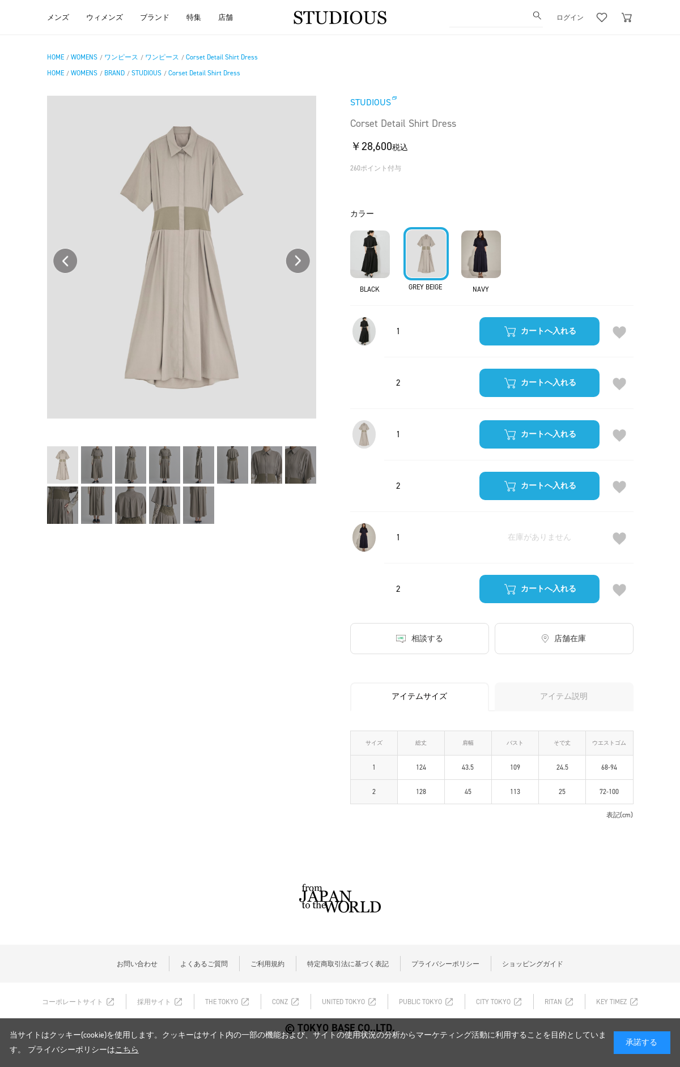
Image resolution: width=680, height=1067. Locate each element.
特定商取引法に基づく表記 (348, 963)
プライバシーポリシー (445, 963)
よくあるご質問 (204, 963)
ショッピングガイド (532, 963)
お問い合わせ (137, 963)
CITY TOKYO (493, 1001)
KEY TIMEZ (611, 1001)
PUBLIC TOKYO (420, 1001)
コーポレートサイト (72, 1001)
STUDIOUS (370, 102)
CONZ (280, 1001)
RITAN (553, 1001)
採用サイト (154, 1001)
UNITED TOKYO (343, 1001)
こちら (127, 1049)
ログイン (570, 17)
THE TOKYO (221, 1001)
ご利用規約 (267, 963)
